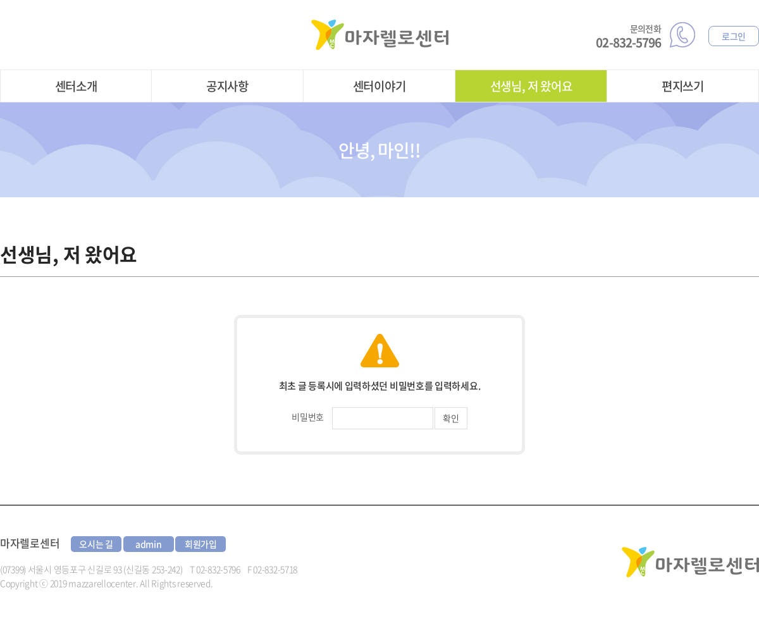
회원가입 (201, 543)
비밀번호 (308, 416)
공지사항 (227, 86)
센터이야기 (379, 86)
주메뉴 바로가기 (0, 0)
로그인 (734, 36)
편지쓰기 (683, 86)
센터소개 (76, 86)
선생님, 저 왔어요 (531, 86)
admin (148, 543)
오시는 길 (96, 543)
